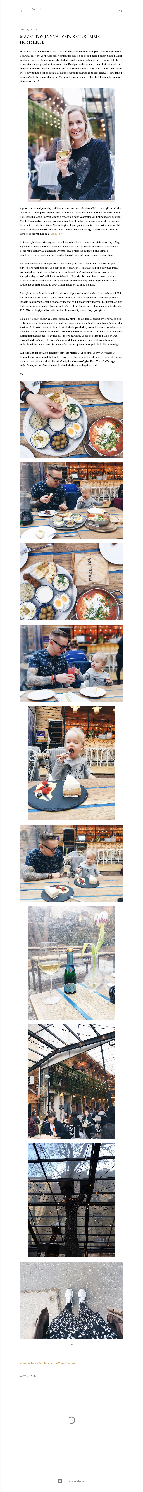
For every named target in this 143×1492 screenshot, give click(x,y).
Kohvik (42, 1362)
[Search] (121, 9)
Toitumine (52, 1362)
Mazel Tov (55, 233)
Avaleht (38, 9)
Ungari (61, 1362)
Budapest (32, 1362)
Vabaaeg (70, 1362)
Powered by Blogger (71, 1481)
